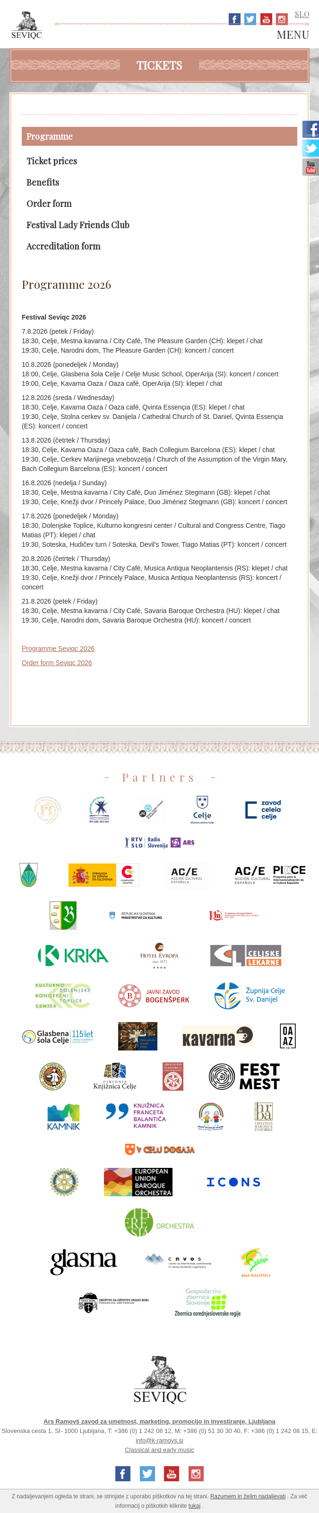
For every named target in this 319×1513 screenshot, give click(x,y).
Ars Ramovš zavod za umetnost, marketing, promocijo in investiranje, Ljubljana (159, 1421)
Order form (48, 203)
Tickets (159, 64)
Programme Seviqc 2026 (58, 648)
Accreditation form (63, 246)
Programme (49, 136)
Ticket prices (51, 161)
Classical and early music (159, 1449)
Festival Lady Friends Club (77, 225)
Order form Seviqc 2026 (57, 663)
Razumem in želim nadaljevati (247, 1496)
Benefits (42, 182)
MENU (293, 34)
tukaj (194, 1506)
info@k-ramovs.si (159, 1440)
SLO (302, 14)
